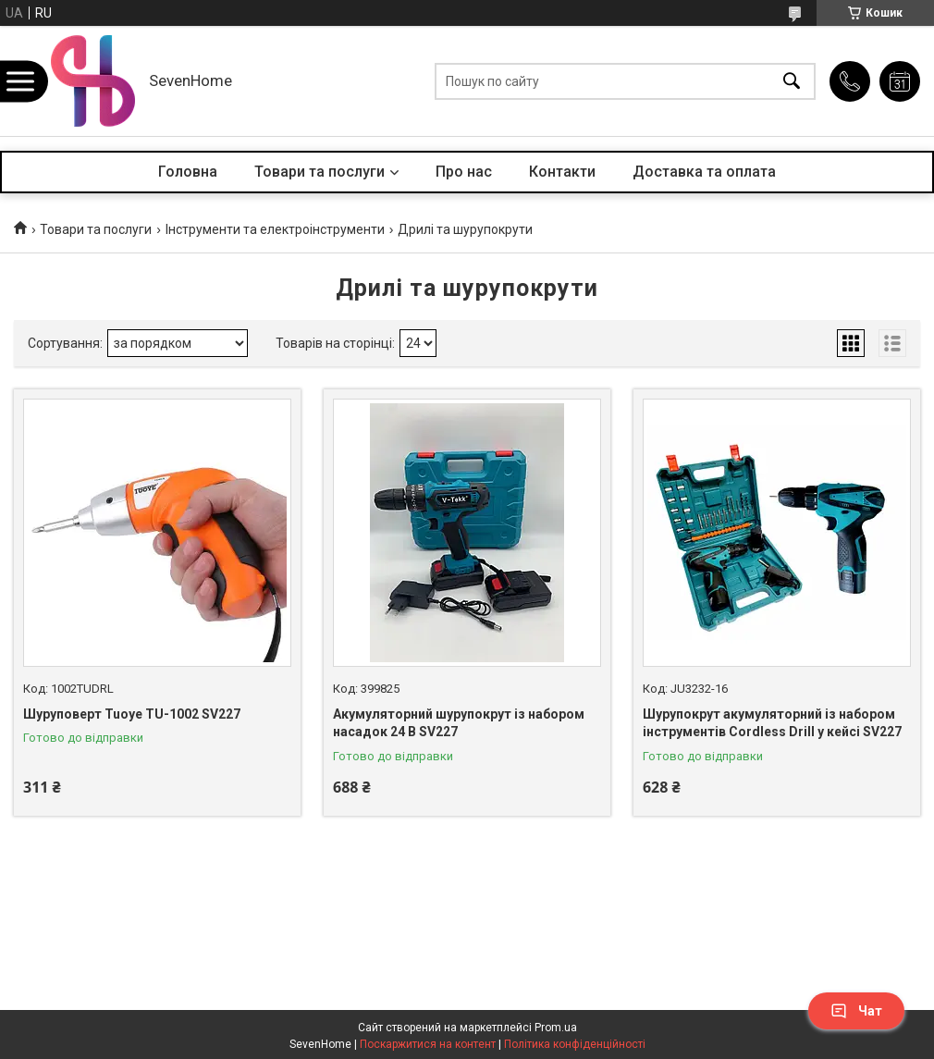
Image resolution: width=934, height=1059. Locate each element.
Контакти (562, 171)
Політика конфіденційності (574, 1044)
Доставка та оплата (704, 171)
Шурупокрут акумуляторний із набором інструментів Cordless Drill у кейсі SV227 (772, 723)
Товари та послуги (319, 171)
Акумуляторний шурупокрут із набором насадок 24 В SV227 (458, 723)
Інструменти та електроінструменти (275, 229)
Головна (187, 171)
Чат (856, 1011)
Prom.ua (556, 1027)
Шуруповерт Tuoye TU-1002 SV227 (131, 714)
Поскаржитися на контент (428, 1044)
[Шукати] (791, 81)
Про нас (464, 171)
